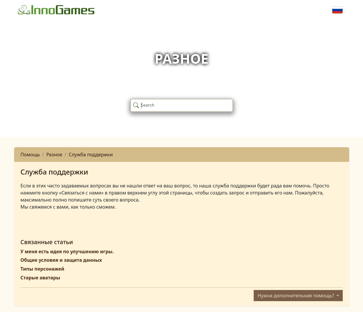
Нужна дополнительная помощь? (296, 295)
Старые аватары (40, 277)
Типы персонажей (42, 269)
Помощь (30, 154)
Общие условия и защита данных (61, 260)
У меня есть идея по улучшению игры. (67, 251)
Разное (54, 154)
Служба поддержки (91, 154)
